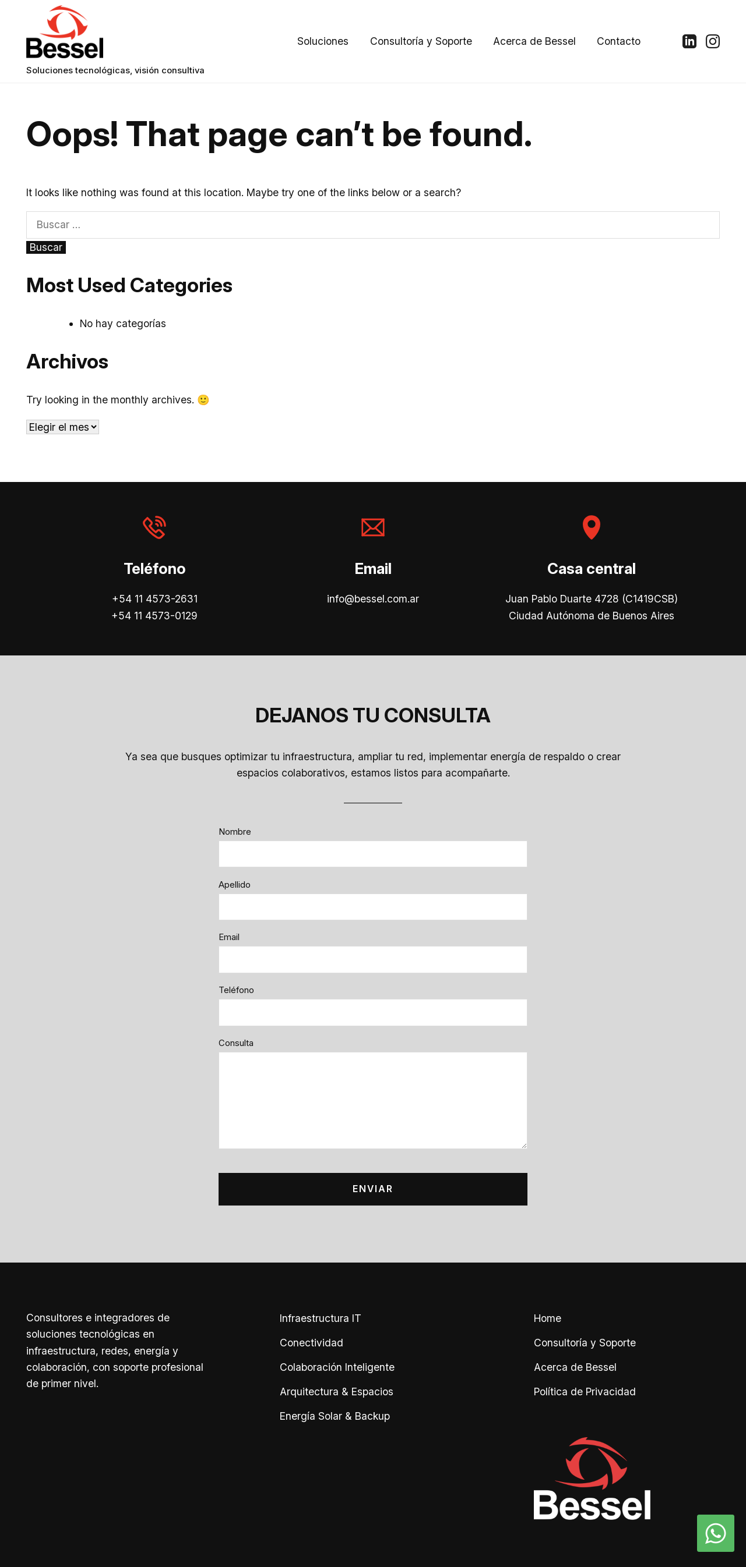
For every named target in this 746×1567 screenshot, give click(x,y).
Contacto (619, 41)
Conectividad (311, 1342)
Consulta (236, 1043)
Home (547, 1318)
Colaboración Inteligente (337, 1367)
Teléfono (236, 990)
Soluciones (323, 41)
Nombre (235, 832)
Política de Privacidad (585, 1391)
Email (229, 937)
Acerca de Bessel (534, 41)
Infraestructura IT (320, 1318)
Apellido (235, 885)
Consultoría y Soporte (421, 41)
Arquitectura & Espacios (336, 1391)
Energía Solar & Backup (335, 1416)
